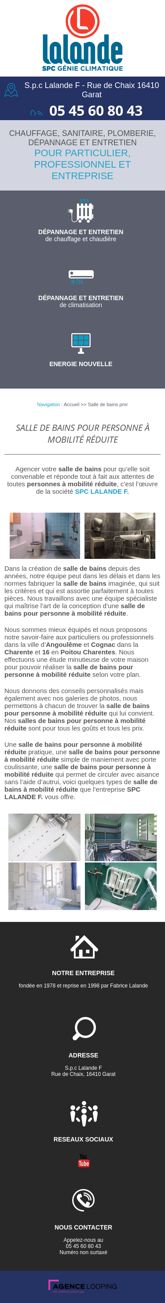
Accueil (71, 404)
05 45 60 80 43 (96, 110)
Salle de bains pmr (108, 404)
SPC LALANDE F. (102, 491)
